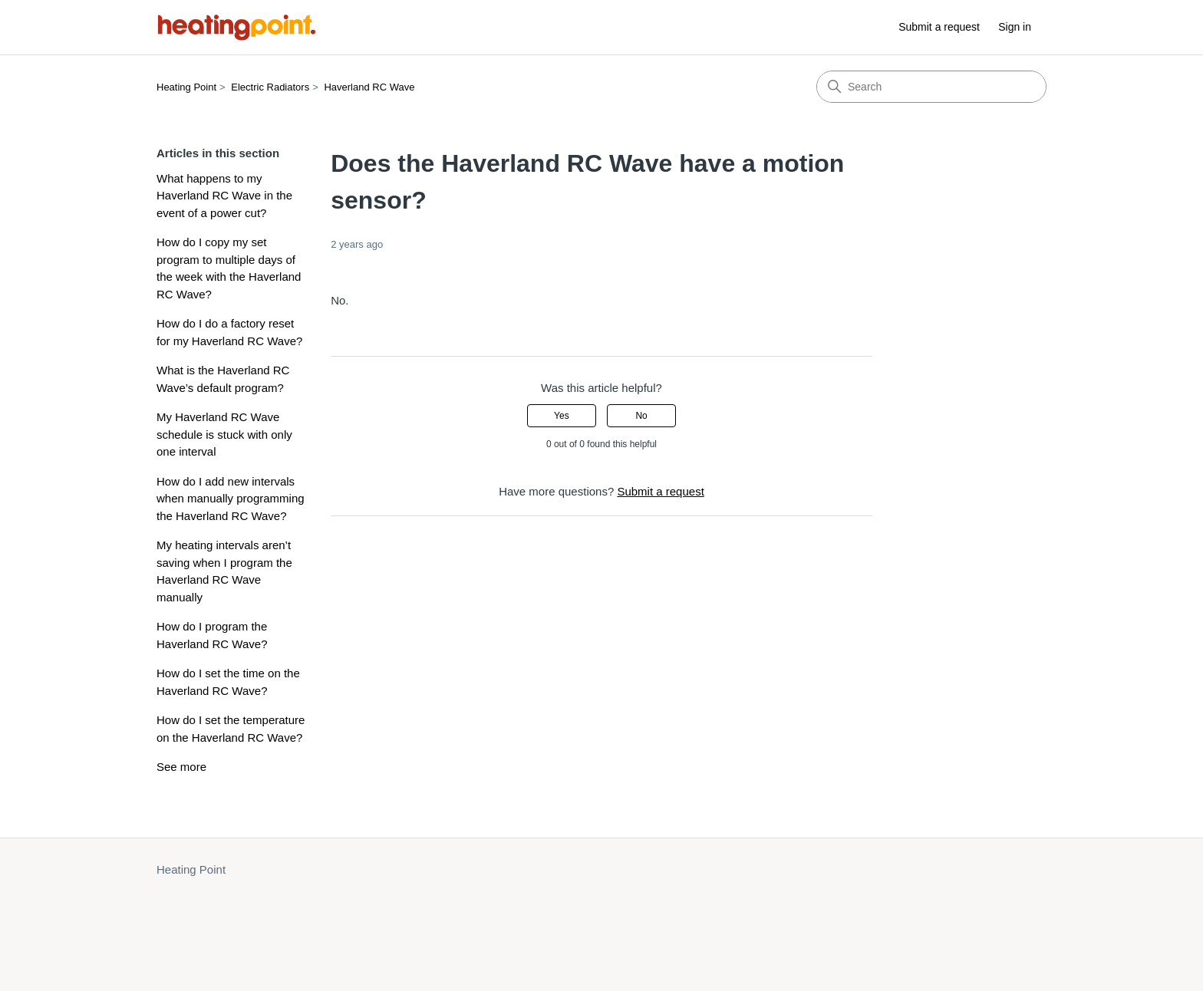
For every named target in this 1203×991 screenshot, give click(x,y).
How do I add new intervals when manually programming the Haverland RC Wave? (231, 498)
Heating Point (186, 87)
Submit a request (939, 27)
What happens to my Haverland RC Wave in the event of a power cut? (224, 195)
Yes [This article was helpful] (561, 415)
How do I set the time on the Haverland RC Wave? (228, 682)
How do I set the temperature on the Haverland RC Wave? (231, 728)
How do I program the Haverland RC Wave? (212, 635)
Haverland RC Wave (369, 87)
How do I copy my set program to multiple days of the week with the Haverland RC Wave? (229, 268)
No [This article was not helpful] (641, 415)
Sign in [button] (1014, 27)
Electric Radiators (270, 87)
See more (181, 766)
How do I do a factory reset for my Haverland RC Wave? (229, 332)
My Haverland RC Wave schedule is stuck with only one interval (224, 434)
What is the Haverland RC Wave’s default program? (223, 379)
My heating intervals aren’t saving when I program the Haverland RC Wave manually (224, 571)
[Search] (931, 86)
